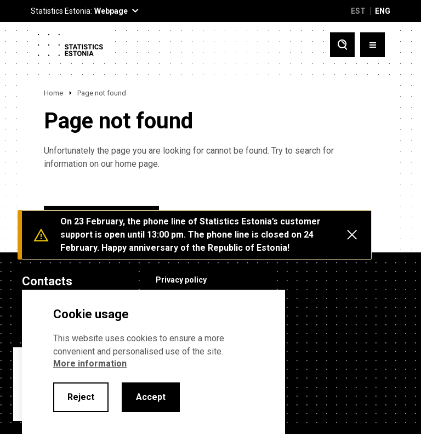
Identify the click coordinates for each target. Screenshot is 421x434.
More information (90, 363)
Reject (80, 397)
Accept (151, 397)
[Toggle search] (342, 45)
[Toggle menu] (372, 45)
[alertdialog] (153, 362)
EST (358, 11)
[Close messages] (352, 235)
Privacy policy (181, 279)
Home (53, 93)
